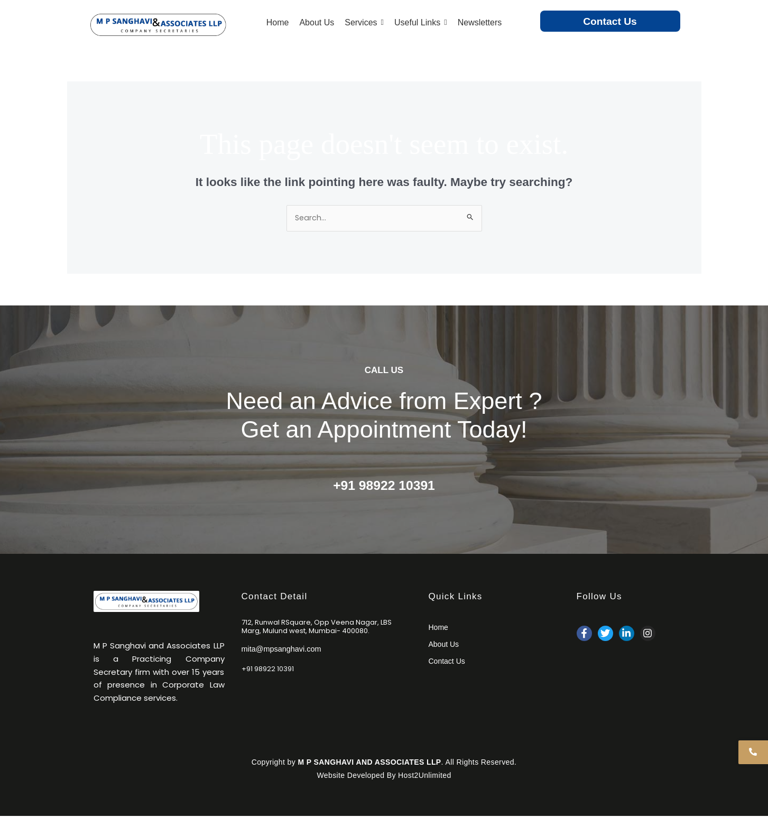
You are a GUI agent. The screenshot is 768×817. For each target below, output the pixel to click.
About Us (444, 644)
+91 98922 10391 (384, 485)
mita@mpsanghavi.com (283, 648)
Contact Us (610, 21)
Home (438, 628)
